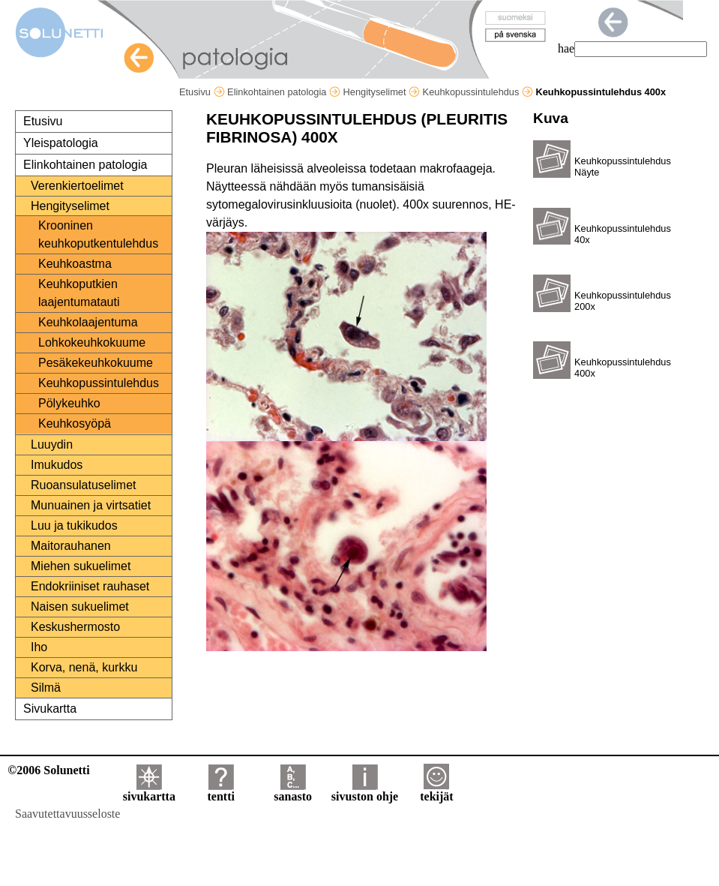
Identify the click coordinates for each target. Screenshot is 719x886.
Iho (39, 647)
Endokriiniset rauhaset (90, 586)
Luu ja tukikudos (74, 525)
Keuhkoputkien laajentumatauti (79, 293)
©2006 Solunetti (48, 770)
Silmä (46, 687)
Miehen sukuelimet (80, 566)
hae (566, 48)
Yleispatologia (60, 143)
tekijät (436, 791)
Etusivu (202, 92)
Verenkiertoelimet (77, 185)
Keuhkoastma (75, 263)
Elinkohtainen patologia (283, 92)
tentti (221, 791)
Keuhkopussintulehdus (478, 92)
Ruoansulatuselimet (83, 485)
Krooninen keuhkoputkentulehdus (98, 234)
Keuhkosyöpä (74, 423)
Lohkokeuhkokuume (91, 342)
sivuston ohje (364, 791)
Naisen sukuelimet (80, 606)
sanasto (293, 791)
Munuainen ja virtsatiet (91, 505)
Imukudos (56, 464)
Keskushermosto (75, 626)
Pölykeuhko (69, 403)
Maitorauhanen (71, 545)
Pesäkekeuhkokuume (95, 362)
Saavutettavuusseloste (67, 813)
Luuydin (52, 444)
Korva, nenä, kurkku (84, 667)
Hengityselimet (381, 92)
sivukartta (149, 791)
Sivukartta (49, 708)
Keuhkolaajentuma (88, 322)
